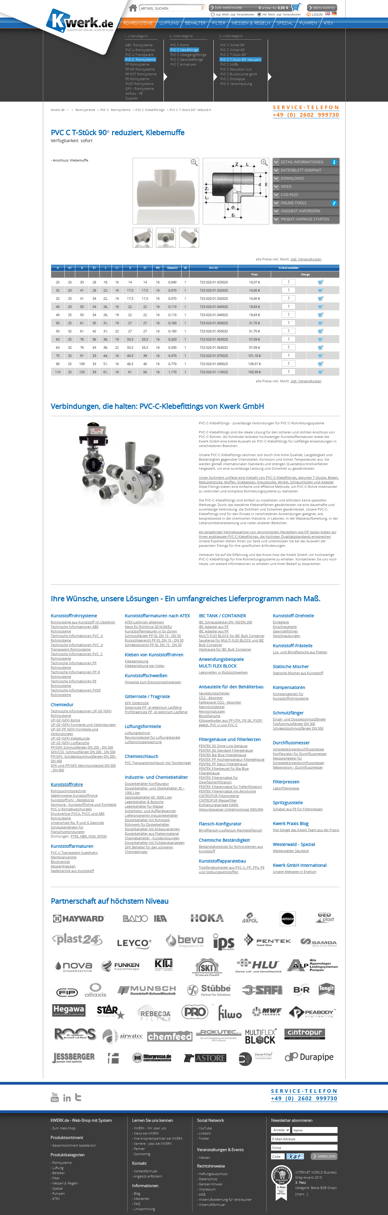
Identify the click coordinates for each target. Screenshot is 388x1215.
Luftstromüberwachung (143, 742)
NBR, (84, 836)
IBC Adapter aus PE (213, 626)
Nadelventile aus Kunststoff (72, 870)
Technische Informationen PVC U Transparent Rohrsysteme (77, 647)
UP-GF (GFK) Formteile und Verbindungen (83, 724)
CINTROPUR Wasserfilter (218, 800)
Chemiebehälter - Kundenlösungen (152, 838)
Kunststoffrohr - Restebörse (72, 800)
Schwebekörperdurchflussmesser (298, 749)
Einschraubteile (285, 626)
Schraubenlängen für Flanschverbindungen (68, 829)
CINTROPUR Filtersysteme (219, 795)
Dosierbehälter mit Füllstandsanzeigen (155, 842)
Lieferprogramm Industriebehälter (151, 815)
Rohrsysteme (85, 110)
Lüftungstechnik (137, 732)
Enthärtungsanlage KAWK (218, 804)
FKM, (93, 836)
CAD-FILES (289, 194)
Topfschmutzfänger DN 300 (294, 723)
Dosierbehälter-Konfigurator (147, 783)
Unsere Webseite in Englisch (294, 871)
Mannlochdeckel (212, 706)
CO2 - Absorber (211, 697)
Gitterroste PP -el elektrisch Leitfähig (153, 707)
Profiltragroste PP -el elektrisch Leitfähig (156, 712)
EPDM (102, 836)
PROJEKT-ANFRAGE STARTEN (305, 219)
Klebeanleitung (136, 661)
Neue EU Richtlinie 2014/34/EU (148, 626)
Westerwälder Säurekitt (291, 850)
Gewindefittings (285, 631)
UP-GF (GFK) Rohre (65, 720)
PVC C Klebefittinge (150, 110)
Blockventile (60, 861)
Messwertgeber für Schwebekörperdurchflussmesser (298, 760)
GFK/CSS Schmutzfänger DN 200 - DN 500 (83, 752)
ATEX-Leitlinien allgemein (144, 622)
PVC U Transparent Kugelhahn (74, 852)
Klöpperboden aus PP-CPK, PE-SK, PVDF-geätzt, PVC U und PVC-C (231, 722)
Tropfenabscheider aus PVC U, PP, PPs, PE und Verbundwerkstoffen (231, 869)
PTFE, (75, 836)
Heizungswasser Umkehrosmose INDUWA (231, 809)
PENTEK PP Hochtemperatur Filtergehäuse (231, 759)
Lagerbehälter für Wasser (144, 806)
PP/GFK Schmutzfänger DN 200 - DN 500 (82, 747)
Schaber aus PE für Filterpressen (298, 809)
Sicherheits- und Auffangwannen (150, 810)
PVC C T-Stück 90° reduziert (190, 110)
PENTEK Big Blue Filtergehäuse (222, 755)
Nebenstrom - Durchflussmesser (298, 767)
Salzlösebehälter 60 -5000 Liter (148, 797)
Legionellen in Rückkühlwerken (223, 672)
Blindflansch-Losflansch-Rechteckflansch (230, 830)
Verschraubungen (286, 635)
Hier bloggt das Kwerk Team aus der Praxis (306, 830)
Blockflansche (209, 716)
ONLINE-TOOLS (293, 202)
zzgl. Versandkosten (306, 259)
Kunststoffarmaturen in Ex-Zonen (151, 631)
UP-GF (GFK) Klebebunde (70, 738)
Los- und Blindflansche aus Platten (300, 652)
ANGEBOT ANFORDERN (300, 211)
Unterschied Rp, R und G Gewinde (77, 822)
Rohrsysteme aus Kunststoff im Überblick (83, 622)
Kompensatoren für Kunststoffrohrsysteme (291, 696)
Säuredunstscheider (214, 693)
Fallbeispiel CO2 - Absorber (220, 702)
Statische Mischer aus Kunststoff (298, 673)
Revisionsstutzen (212, 711)
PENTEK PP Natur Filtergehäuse (223, 764)
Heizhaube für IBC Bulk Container (225, 649)
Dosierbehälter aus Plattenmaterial (152, 833)
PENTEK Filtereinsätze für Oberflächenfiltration (218, 779)
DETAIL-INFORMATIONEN (302, 162)
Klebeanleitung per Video (144, 665)
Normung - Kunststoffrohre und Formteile (83, 804)
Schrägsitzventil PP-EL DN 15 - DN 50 (153, 644)
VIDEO (286, 186)
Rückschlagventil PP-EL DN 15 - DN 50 (154, 640)
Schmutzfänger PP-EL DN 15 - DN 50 (153, 635)
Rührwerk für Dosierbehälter (147, 824)
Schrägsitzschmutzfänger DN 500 (298, 728)
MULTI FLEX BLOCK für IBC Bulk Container (231, 635)
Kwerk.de (58, 110)
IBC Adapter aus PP (214, 631)
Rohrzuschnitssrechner (68, 791)
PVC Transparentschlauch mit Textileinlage (158, 762)
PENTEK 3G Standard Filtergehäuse (226, 750)
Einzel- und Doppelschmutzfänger (299, 719)
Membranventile (63, 857)
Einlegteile (281, 622)
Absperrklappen (63, 866)
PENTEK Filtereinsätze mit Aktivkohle (227, 791)
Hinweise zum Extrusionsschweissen (153, 682)
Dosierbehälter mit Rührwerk (147, 820)
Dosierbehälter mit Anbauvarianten (152, 829)
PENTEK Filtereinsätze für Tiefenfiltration (230, 786)
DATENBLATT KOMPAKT (301, 170)
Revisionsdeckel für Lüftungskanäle (152, 737)
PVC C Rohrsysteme (115, 110)
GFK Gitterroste (137, 703)
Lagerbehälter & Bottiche (144, 801)
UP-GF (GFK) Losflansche (70, 742)
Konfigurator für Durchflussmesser (300, 753)
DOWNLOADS (292, 178)
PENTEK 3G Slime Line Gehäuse (223, 745)
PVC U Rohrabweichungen (71, 809)
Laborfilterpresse (286, 788)
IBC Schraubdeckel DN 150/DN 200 (225, 622)
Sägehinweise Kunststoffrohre (74, 795)
